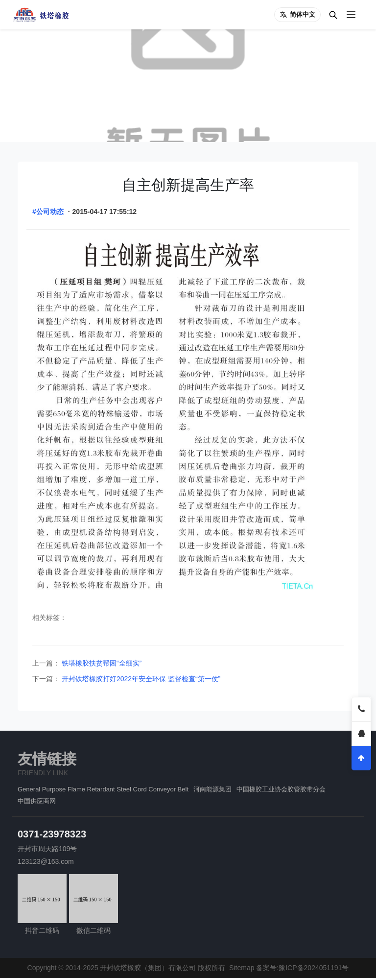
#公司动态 (48, 211)
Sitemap (241, 968)
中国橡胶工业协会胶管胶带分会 (281, 789)
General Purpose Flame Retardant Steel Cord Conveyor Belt (103, 789)
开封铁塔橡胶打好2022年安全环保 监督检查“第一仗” (140, 679)
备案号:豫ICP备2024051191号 (302, 968)
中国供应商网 (37, 801)
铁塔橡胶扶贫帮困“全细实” (100, 663)
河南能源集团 (212, 789)
